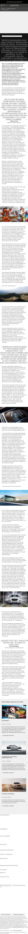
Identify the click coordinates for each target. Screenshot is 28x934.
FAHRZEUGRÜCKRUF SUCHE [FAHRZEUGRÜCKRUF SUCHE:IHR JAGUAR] (7, 848)
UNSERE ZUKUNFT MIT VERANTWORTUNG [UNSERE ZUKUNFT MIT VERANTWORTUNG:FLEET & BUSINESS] (11, 840)
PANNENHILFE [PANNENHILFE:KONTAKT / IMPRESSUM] (3, 855)
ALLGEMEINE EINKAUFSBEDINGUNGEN (10, 897)
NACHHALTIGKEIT (4, 875)
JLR (1, 874)
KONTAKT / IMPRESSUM (6, 890)
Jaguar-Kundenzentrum (17, 930)
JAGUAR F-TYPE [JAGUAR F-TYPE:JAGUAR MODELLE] (4, 820)
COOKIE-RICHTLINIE (5, 895)
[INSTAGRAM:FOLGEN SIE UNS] (3, 878)
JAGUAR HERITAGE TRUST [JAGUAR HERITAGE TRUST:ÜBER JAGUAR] (7, 864)
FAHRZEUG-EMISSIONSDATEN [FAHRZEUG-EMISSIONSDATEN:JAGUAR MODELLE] (8, 826)
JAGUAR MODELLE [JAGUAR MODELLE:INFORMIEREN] (5, 830)
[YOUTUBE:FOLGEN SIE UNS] (3, 881)
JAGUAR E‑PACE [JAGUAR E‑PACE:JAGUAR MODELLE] (4, 817)
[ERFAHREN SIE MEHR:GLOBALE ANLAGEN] (8, 806)
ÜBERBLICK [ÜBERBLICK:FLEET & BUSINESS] (3, 837)
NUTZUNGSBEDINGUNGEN (7, 892)
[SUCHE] (1, 887)
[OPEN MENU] (3, 5)
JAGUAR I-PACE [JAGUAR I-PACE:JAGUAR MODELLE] (4, 819)
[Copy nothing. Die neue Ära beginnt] (14, 1)
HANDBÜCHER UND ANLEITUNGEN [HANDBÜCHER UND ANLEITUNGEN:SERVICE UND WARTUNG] (9, 851)
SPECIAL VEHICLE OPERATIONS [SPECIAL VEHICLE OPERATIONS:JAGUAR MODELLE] (8, 824)
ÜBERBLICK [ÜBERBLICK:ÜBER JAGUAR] (3, 860)
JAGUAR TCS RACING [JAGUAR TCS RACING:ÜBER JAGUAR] (5, 862)
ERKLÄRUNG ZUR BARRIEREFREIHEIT (10, 899)
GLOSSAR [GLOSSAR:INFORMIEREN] (2, 831)
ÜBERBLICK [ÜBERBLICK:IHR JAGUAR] (3, 845)
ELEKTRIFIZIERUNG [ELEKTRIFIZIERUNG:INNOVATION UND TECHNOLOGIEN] (5, 867)
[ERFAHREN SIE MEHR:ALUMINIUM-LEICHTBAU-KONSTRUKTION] (8, 772)
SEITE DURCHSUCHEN (19, 885)
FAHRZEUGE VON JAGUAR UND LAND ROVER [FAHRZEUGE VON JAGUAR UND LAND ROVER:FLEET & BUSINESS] (12, 838)
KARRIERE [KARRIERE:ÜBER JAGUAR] (2, 861)
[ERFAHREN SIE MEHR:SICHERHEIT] (8, 735)
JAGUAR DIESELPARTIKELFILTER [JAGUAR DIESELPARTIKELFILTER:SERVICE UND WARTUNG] (8, 853)
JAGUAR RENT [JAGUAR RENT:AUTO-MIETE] (4, 871)
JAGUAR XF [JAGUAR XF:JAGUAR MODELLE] (3, 823)
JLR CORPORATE (4, 898)
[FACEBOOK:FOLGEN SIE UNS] (3, 882)
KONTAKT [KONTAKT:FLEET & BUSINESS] (2, 843)
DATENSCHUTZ (4, 894)
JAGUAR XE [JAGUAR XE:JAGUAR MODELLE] (3, 822)
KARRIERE (2, 891)
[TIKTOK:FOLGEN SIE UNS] (2, 879)
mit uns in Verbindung (18, 926)
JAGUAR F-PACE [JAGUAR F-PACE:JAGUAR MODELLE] (4, 816)
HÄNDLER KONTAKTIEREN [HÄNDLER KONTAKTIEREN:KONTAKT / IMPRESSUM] (7, 857)
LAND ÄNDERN (4, 888)
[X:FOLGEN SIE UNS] (1, 883)
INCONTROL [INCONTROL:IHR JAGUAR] (3, 847)
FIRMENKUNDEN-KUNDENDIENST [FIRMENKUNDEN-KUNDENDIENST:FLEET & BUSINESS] (8, 841)
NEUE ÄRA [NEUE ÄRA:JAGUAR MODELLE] (2, 827)
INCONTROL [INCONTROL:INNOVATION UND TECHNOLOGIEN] (3, 868)
